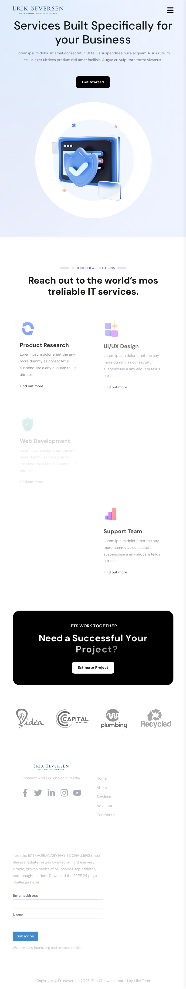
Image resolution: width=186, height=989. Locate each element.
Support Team (123, 534)
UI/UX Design (121, 348)
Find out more (31, 388)
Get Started (93, 82)
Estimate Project (93, 667)
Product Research (44, 347)
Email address (25, 895)
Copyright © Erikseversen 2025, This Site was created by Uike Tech (93, 980)
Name (18, 914)
